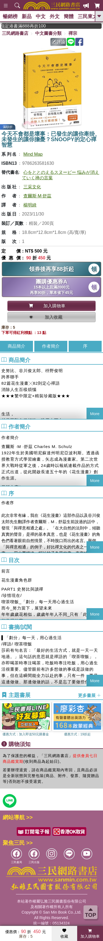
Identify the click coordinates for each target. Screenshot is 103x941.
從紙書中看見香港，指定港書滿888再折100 (30, 26)
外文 (55, 16)
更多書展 (89, 695)
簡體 (69, 16)
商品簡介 (16, 346)
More (94, 413)
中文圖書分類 (48, 33)
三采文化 (32, 187)
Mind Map (33, 154)
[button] (99, 720)
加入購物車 (90, 934)
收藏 (64, 934)
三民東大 (88, 16)
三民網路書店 (15, 33)
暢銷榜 (10, 16)
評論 (58, 41)
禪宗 (72, 33)
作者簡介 (51, 346)
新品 (27, 16)
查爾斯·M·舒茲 (37, 196)
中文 (41, 16)
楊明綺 (30, 205)
